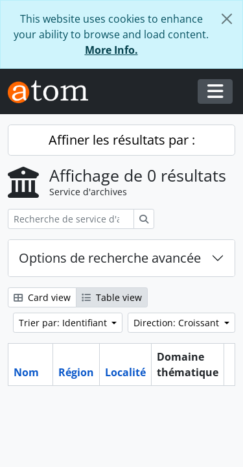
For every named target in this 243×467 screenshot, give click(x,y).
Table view (112, 297)
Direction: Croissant (177, 323)
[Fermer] (226, 19)
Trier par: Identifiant (64, 323)
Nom (26, 372)
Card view (42, 297)
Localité (125, 372)
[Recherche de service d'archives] (71, 219)
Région (76, 372)
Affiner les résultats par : (122, 140)
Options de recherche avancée (110, 258)
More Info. (111, 50)
